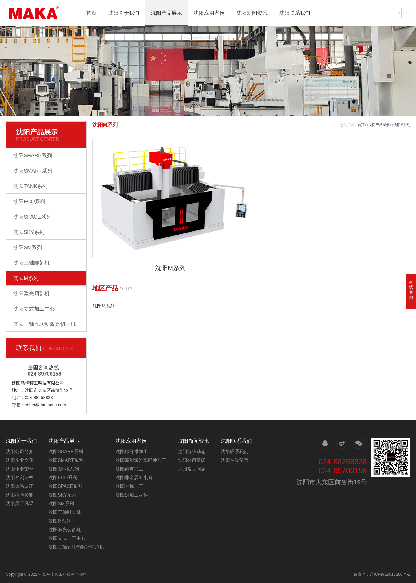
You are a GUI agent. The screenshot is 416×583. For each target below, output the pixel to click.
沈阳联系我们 (294, 13)
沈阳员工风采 (20, 503)
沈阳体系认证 (20, 486)
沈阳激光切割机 (31, 293)
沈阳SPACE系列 (32, 217)
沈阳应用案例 (209, 13)
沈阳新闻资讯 (252, 13)
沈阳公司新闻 (192, 460)
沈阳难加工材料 (132, 494)
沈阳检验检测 (20, 494)
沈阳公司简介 (20, 451)
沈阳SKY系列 (28, 232)
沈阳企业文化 (20, 460)
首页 (91, 13)
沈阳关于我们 (123, 13)
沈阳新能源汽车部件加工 (141, 460)
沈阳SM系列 (27, 247)
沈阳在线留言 (234, 460)
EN (405, 13)
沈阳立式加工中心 (34, 309)
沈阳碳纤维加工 (132, 451)
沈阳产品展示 (166, 13)
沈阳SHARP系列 (32, 155)
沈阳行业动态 (192, 451)
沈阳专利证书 (20, 477)
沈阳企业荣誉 (20, 468)
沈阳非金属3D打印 (135, 477)
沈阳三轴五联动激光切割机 (44, 324)
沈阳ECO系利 (29, 201)
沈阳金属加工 (129, 486)
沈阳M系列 (25, 278)
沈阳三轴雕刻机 (31, 263)
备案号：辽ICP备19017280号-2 (382, 574)
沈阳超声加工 (129, 468)
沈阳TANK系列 (30, 186)
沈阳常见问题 (192, 468)
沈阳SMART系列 (32, 171)
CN (397, 13)
